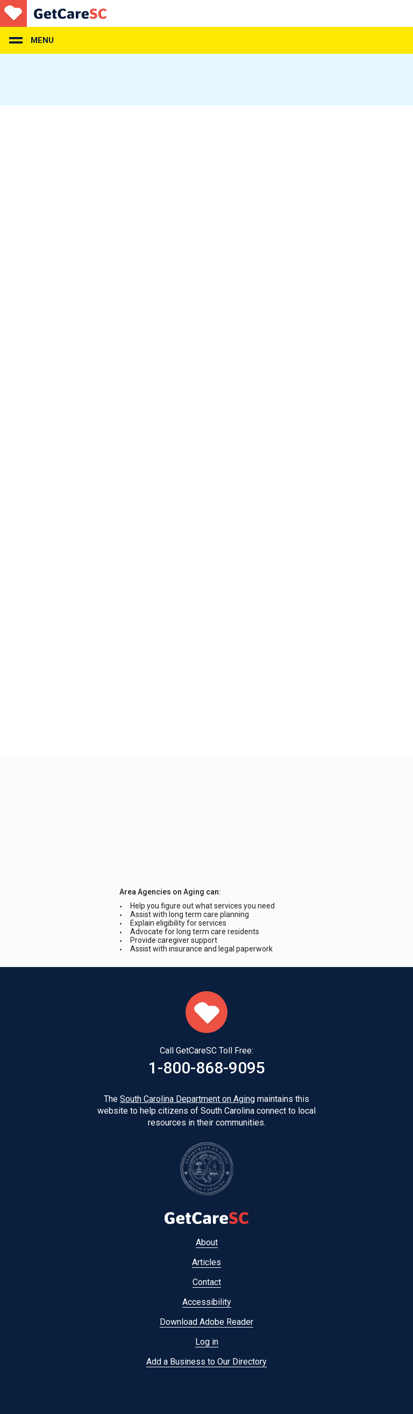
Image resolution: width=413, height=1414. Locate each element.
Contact (207, 1282)
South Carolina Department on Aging (187, 1099)
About (207, 1242)
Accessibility (206, 1302)
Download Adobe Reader (206, 1322)
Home (53, 13)
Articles (206, 1262)
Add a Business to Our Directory (206, 1362)
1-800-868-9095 (206, 1067)
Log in (206, 1342)
